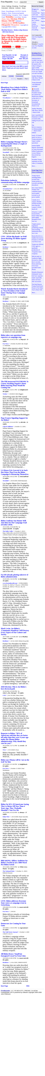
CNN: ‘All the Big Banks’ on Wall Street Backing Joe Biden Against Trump (14, 238)
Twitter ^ (5, 394)
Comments (19, 76)
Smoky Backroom (35, 25)
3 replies (10, 638)
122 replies (17, 150)
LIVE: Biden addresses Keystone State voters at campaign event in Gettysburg (13, 903)
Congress (25, 15)
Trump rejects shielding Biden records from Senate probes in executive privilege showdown (37, 180)
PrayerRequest (10, 11)
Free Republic (7, 2)
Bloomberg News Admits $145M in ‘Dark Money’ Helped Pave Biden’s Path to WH (14, 89)
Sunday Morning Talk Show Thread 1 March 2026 (37, 110)
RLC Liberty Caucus (35, 21)
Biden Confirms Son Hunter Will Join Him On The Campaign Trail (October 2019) (14, 523)
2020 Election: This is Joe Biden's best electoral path (13, 688)
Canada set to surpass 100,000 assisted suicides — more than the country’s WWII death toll (37, 204)
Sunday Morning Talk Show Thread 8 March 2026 (37, 78)
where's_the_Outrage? (10, 693)
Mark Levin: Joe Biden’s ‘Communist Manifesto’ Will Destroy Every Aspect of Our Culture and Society (15, 631)
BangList (4, 13)
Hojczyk (23, 339)
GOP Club (35, 15)
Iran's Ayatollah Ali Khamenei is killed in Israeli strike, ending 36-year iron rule (37, 118)
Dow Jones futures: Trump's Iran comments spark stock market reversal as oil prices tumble (37, 192)
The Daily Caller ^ (8, 531)
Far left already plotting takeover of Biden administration (14, 576)
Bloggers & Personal (35, 10)
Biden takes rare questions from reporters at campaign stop (13, 336)
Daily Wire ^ (7, 817)
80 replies (6, 960)
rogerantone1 (24, 928)
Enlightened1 (24, 390)
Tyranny (24, 17)
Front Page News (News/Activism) (37, 171)
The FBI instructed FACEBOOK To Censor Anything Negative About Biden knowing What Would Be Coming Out (14, 384)
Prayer (3, 11)
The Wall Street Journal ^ (11, 932)
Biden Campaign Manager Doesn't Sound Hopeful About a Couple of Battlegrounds (14, 144)
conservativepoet (8, 150)
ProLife (24, 11)
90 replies (6, 391)
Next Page (4, 82)
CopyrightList (24, 25)
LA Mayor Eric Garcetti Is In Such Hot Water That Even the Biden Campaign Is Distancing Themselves (14, 472)
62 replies (6, 766)
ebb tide (23, 422)
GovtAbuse (17, 17)
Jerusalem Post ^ (8, 189)
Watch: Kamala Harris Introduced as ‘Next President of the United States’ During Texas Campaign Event (14, 292)
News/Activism (36, 16)
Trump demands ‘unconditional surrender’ (36, 84)
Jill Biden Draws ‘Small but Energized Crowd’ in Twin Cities (13, 955)
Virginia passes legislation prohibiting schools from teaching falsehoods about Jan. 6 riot (37, 228)
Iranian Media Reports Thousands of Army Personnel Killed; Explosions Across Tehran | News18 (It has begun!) (37, 151)
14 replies (16, 528)
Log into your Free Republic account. (37, 46)
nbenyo (22, 812)
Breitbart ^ (6, 247)
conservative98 (7, 528)
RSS (27, 986)
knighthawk (22, 243)
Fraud (3, 17)
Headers (19, 79)
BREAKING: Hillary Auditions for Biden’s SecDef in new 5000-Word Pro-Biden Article (14, 863)
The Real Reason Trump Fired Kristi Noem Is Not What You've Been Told (37, 287)
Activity (11, 76)
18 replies (6, 581)
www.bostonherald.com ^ (10, 583)
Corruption (15, 15)
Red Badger (23, 579)
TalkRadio (18, 21)
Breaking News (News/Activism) (37, 54)
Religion (34, 18)
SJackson (22, 184)
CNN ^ (5, 695)
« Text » (26, 79)
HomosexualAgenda (18, 13)
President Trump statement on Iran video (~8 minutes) (37, 161)
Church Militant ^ (8, 426)
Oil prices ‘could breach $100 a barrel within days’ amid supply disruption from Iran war (37, 216)
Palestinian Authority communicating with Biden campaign (15, 181)
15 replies (6, 478)
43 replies (6, 929)
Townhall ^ (6, 481)
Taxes (20, 15)
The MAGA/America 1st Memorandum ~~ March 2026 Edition (37, 129)
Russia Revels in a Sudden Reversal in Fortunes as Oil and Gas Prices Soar (37, 238)
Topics (43, 10)
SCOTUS (18, 11)
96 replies (6, 909)
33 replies (21, 693)
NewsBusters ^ (7, 98)
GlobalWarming (6, 15)
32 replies (6, 299)
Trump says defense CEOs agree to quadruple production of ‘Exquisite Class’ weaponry (37, 248)
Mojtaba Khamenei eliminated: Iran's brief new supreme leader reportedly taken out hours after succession (37, 276)
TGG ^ (5, 750)
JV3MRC (22, 93)
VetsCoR (34, 28)
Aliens (9, 13)
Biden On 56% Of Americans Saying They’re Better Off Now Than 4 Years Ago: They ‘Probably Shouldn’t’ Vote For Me (15, 807)
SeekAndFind (24, 476)
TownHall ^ (6, 152)
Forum (16, 2)
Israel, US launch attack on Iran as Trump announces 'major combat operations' (37, 139)
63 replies (11, 869)
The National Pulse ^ (9, 871)
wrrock (22, 745)
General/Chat (36, 13)
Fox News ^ (6, 344)
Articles (4, 76)
